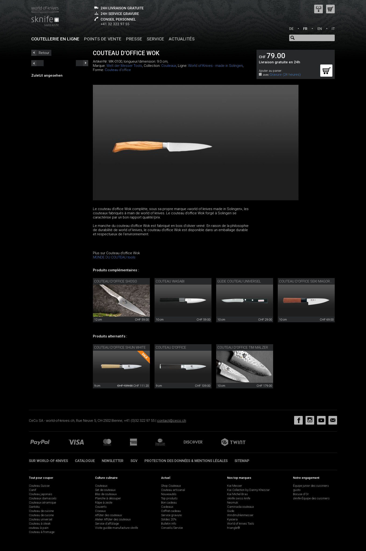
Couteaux (168, 66)
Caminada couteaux (240, 506)
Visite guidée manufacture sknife (116, 528)
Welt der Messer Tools (124, 66)
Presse (134, 39)
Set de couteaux (105, 490)
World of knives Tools (240, 523)
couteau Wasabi (170, 281)
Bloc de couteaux (106, 494)
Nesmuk (232, 502)
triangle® (233, 528)
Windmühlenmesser (240, 515)
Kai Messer (234, 485)
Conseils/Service (172, 528)
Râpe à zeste (103, 502)
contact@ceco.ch (171, 421)
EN (319, 29)
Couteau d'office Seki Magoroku (308, 281)
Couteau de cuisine (41, 511)
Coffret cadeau (171, 511)
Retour (44, 53)
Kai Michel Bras (237, 494)
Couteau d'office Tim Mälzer (242, 347)
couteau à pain (39, 528)
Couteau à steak (39, 523)
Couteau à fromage (41, 532)
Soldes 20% (168, 519)
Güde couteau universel (239, 281)
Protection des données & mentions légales (186, 461)
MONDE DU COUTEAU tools (114, 257)
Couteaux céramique (42, 502)
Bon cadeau (169, 502)
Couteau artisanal (173, 490)
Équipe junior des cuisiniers (311, 485)
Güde (230, 511)
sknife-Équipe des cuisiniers (311, 498)
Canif (32, 490)
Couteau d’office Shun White (120, 347)
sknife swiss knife (238, 498)
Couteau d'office (118, 70)
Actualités (182, 39)
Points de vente (102, 39)
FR (305, 29)
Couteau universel (40, 519)
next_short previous (37, 63)
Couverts (101, 506)
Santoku (34, 506)
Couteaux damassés (42, 498)
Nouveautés (168, 494)
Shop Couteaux (171, 485)
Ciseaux (100, 511)
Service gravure (171, 515)
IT (333, 29)
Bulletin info (168, 523)
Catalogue (85, 461)
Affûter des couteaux (108, 515)
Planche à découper (108, 498)
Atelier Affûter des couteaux (113, 519)
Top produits (169, 498)
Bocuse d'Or (301, 494)
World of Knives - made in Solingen (215, 66)
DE (291, 29)
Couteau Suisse (39, 485)
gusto (296, 490)
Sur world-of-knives (48, 461)
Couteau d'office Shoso (115, 281)
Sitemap (242, 461)
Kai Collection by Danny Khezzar (248, 490)
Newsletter (112, 461)
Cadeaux (167, 506)
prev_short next (82, 63)
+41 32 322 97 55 (115, 24)
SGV (133, 461)
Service (155, 39)
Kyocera (232, 519)
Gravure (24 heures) (285, 74)
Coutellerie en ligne (55, 39)
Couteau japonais (40, 494)
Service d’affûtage (107, 523)
